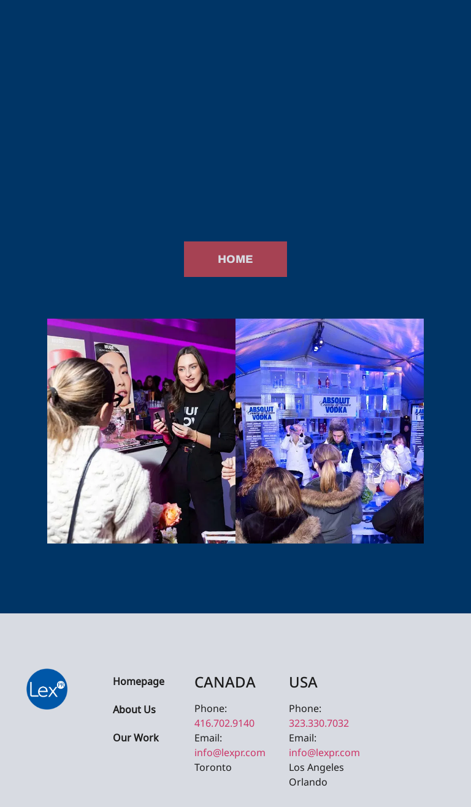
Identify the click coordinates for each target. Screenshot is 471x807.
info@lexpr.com (230, 752)
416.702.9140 (224, 723)
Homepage (138, 682)
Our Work (136, 738)
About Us (134, 710)
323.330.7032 (319, 723)
